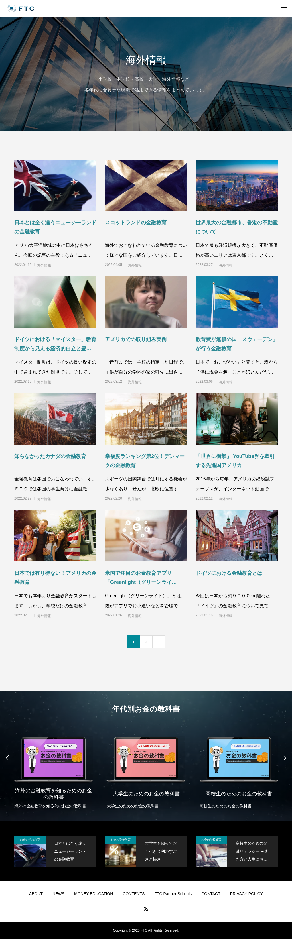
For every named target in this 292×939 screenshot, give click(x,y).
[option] (53, 768)
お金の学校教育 (30, 839)
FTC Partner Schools (173, 893)
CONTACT (210, 893)
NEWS (58, 893)
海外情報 (44, 265)
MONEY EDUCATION (93, 893)
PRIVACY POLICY (246, 893)
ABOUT (36, 893)
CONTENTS (134, 893)
